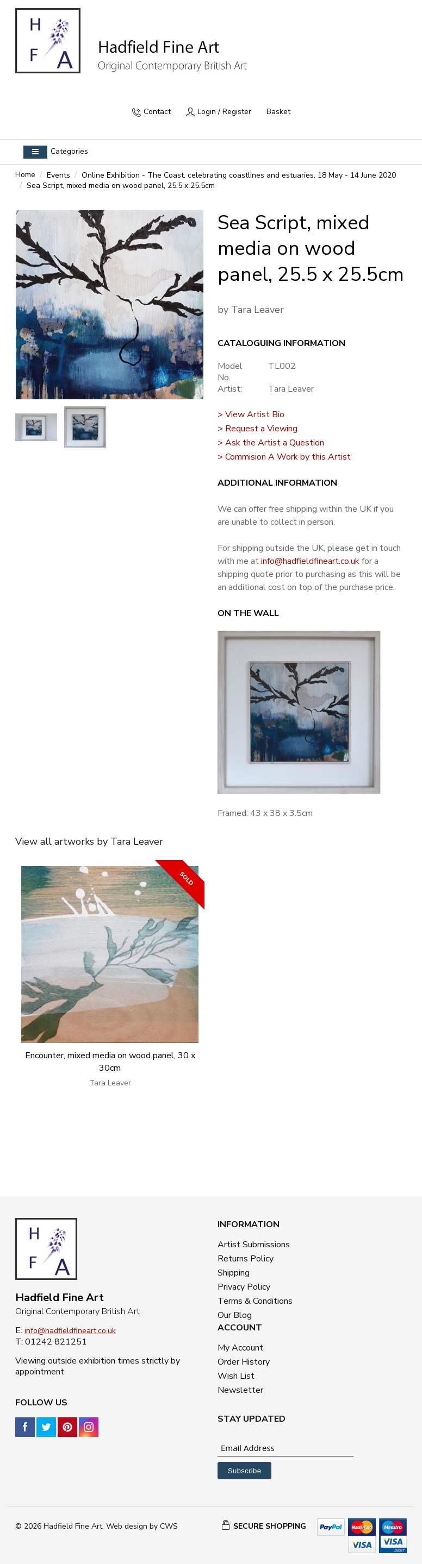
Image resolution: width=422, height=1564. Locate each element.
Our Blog (235, 1315)
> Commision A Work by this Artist (284, 457)
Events (58, 175)
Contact (157, 111)
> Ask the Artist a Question (271, 443)
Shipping (234, 1273)
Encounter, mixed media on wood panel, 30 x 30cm (110, 1062)
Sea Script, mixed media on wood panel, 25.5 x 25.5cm (121, 186)
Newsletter (240, 1390)
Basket (278, 111)
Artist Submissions (254, 1245)
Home (25, 175)
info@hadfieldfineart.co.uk (310, 561)
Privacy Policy (244, 1287)
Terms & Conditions (255, 1301)
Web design (126, 1526)
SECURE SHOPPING (269, 1526)
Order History (244, 1362)
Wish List (236, 1376)
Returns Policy (246, 1259)
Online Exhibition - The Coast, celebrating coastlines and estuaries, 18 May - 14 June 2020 (239, 175)
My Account (240, 1348)
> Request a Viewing (257, 429)
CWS (169, 1526)
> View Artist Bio (251, 414)
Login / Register (224, 111)
